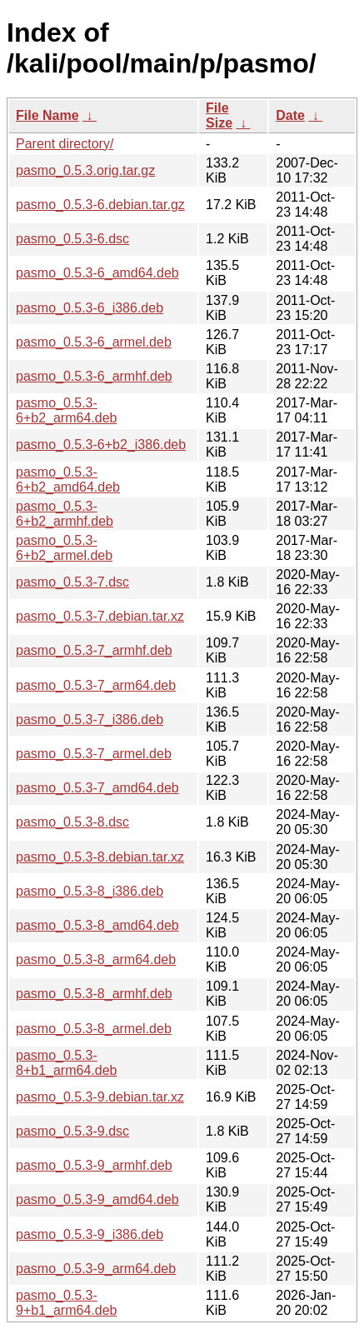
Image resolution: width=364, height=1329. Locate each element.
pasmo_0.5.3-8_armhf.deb (94, 994)
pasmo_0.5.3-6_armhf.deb (94, 376)
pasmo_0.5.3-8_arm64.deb (96, 959)
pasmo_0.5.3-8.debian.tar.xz (100, 857)
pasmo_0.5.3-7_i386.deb (89, 719)
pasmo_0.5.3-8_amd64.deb (97, 925)
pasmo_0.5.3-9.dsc (72, 1131)
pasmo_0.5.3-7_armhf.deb (94, 650)
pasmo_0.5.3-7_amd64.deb (97, 788)
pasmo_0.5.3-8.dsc (72, 822)
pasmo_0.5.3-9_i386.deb (89, 1234)
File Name (47, 115)
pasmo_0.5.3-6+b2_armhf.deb (64, 513)
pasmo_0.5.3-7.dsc (72, 582)
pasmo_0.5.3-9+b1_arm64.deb (66, 1302)
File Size (219, 115)
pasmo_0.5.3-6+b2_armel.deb (64, 547)
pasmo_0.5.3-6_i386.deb (89, 308)
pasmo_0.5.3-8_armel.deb (94, 1029)
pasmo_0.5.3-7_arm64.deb (96, 685)
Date (290, 115)
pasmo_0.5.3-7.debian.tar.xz (100, 616)
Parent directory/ (64, 144)
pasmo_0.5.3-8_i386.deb (89, 891)
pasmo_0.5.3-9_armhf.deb (94, 1165)
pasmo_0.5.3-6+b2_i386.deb (101, 444)
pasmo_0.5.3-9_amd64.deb (97, 1199)
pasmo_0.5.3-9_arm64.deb (96, 1269)
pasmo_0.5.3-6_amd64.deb (97, 273)
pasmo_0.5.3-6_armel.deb (94, 342)
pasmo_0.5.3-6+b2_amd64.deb (68, 479)
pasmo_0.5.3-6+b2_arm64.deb (66, 410)
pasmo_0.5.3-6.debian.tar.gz (100, 204)
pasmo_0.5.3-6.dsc (72, 239)
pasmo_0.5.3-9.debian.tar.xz (100, 1097)
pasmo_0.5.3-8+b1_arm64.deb (66, 1062)
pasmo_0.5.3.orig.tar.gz (85, 170)
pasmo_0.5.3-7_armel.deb (94, 754)
